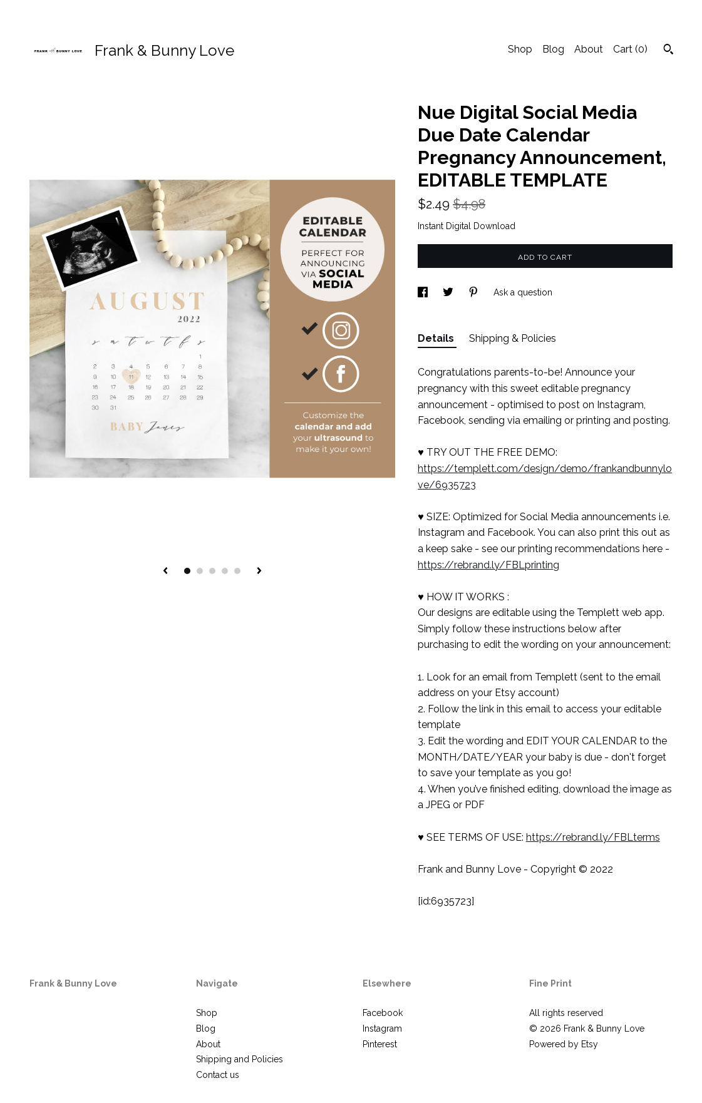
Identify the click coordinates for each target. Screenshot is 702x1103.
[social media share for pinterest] (474, 292)
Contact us (217, 1075)
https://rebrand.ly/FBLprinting (488, 565)
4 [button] (225, 571)
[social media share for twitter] (449, 292)
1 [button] (187, 571)
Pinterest (380, 1044)
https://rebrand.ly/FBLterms (593, 837)
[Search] (668, 51)
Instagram (382, 1028)
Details (437, 338)
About (588, 49)
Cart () (630, 49)
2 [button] (200, 571)
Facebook (383, 1013)
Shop (520, 49)
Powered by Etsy (563, 1044)
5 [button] (237, 571)
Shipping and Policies (239, 1059)
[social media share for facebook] (424, 292)
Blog (553, 49)
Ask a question (522, 292)
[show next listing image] (259, 571)
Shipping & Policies (512, 338)
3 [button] (212, 571)
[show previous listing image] (165, 571)
